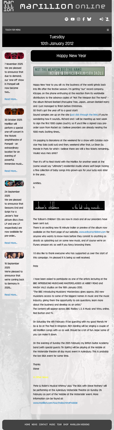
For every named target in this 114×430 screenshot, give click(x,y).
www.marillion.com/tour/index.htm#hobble (55, 403)
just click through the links (84, 114)
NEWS (34, 424)
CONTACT (43, 424)
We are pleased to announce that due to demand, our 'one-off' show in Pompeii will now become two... (14, 80)
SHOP (65, 424)
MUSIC (52, 424)
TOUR (59, 424)
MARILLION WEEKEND (79, 424)
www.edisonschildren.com (92, 232)
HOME (27, 424)
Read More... (11, 99)
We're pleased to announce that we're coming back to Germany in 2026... (14, 279)
